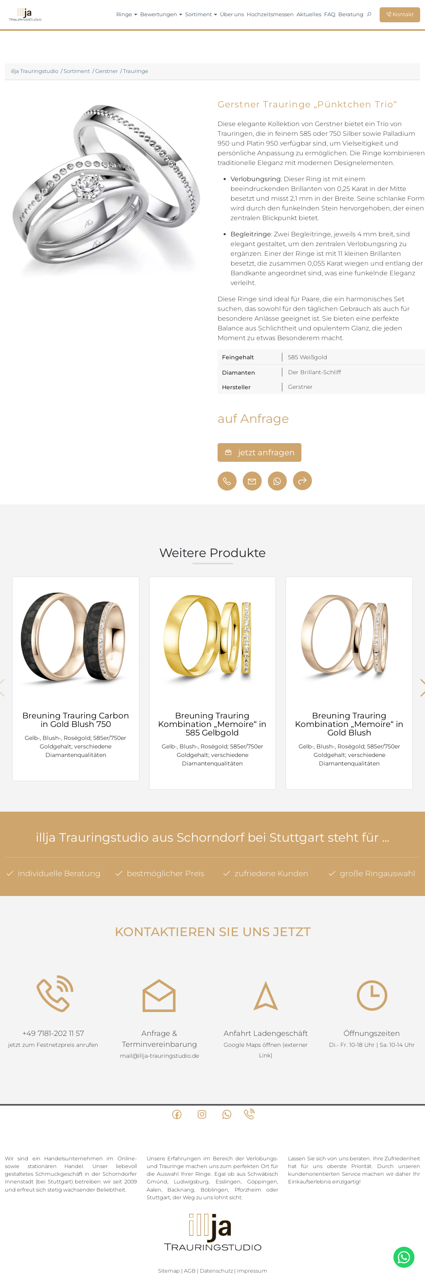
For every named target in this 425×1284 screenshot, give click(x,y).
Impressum (252, 1225)
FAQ (329, 14)
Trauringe (135, 71)
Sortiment (77, 71)
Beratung (350, 14)
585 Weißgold (307, 357)
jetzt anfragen (259, 452)
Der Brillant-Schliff (314, 372)
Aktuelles (309, 14)
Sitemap (169, 1225)
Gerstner (106, 71)
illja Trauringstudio (34, 71)
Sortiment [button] (201, 14)
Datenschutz (216, 1225)
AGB (190, 1225)
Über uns (232, 14)
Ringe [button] (126, 14)
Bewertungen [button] (161, 14)
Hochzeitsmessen (270, 14)
